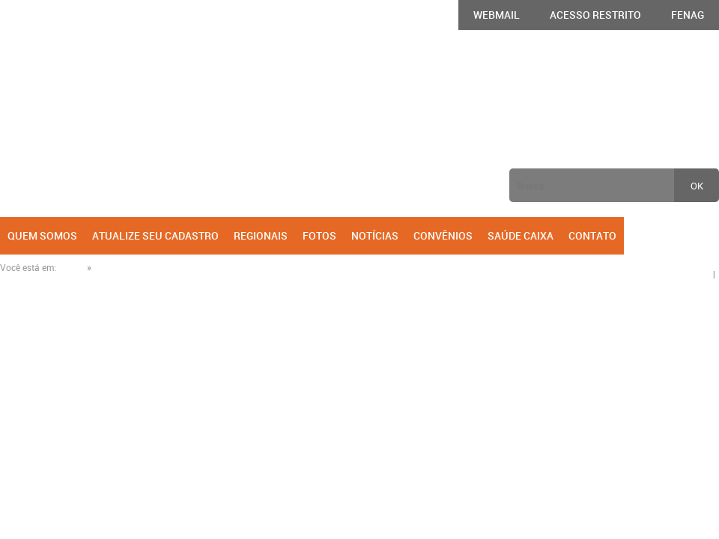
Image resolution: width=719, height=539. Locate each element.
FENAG (687, 14)
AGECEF (88, 124)
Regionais (261, 235)
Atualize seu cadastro (155, 235)
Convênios (443, 235)
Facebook (685, 235)
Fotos (319, 235)
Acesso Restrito (595, 14)
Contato (592, 235)
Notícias (374, 235)
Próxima (652, 131)
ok (697, 185)
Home (71, 267)
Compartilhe (688, 267)
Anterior (179, 131)
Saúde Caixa (520, 235)
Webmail (496, 14)
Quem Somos (42, 235)
